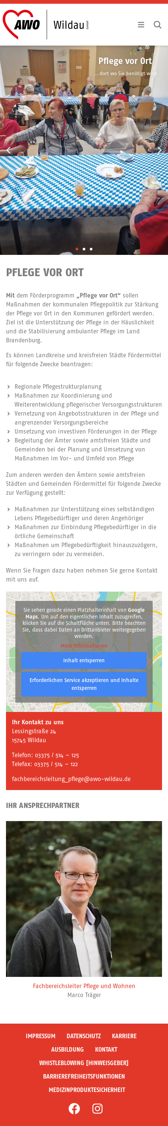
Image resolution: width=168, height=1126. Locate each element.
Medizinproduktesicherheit (87, 1089)
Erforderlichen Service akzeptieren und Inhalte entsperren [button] (84, 684)
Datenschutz (84, 1036)
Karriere (124, 1036)
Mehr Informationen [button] (84, 646)
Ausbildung (67, 1049)
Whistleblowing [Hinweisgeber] (84, 1063)
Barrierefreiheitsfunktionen (84, 1076)
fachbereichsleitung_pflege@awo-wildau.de (71, 779)
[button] (8, 150)
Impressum (40, 1036)
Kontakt (106, 1049)
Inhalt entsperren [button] (84, 660)
